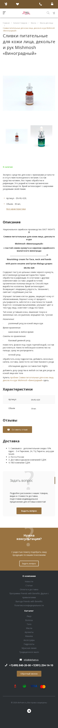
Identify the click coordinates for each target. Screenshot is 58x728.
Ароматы (29, 632)
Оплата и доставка (29, 589)
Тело (29, 624)
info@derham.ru (31, 659)
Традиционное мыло (29, 652)
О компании (29, 576)
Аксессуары (29, 640)
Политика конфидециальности (29, 605)
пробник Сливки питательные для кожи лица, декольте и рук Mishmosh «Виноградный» (28, 379)
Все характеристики (16, 209)
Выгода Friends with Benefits (29, 601)
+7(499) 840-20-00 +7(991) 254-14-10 (31, 665)
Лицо (29, 616)
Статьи (29, 585)
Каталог (29, 611)
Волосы (29, 620)
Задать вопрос (29, 510)
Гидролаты (29, 644)
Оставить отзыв (19, 429)
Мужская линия (29, 648)
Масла (29, 628)
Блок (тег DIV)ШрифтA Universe (26, 13)
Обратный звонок (29, 673)
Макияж (29, 636)
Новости (29, 581)
